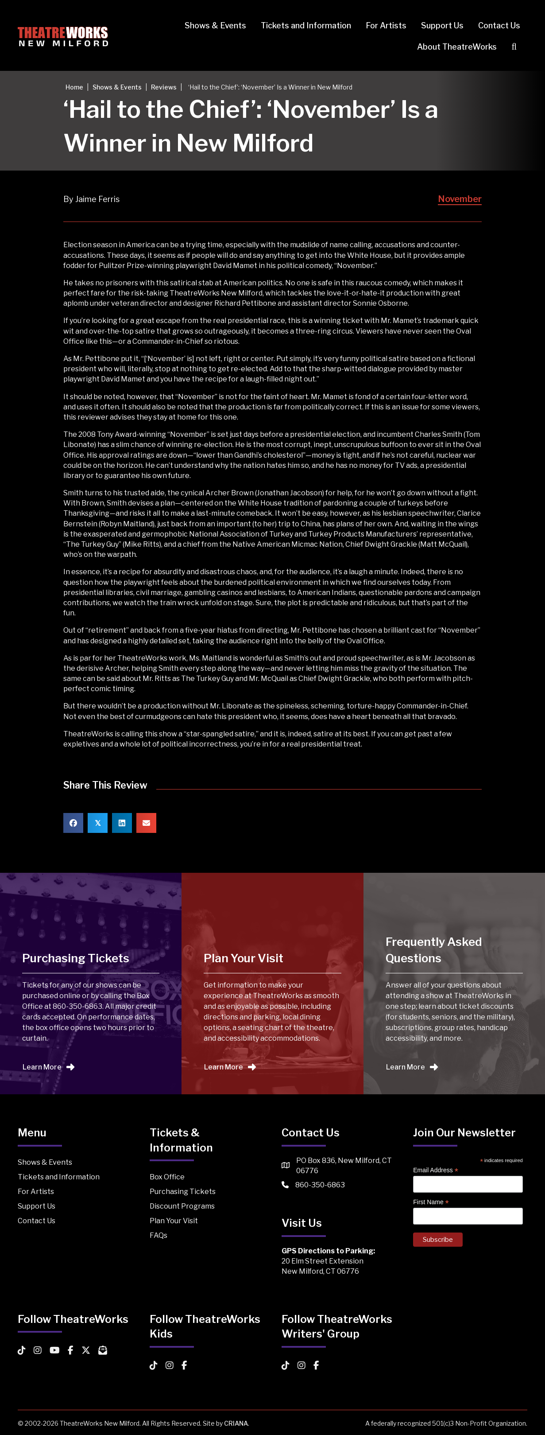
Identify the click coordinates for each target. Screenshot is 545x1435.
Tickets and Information (306, 25)
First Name (431, 1202)
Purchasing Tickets (183, 1191)
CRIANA (236, 1423)
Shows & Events (215, 25)
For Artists (386, 25)
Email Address (435, 1170)
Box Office (167, 1177)
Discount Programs (182, 1206)
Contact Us (499, 25)
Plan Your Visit (174, 1221)
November (460, 199)
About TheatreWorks (457, 46)
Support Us (442, 25)
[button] (515, 47)
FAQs (158, 1235)
